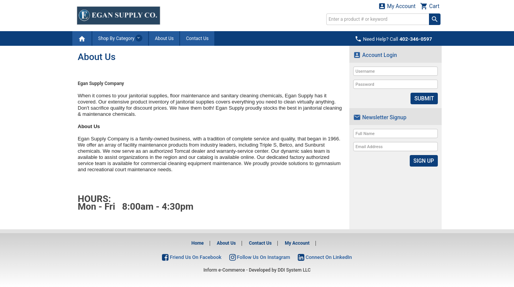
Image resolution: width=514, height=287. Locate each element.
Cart (429, 6)
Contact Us (197, 38)
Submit (424, 98)
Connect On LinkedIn (325, 257)
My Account (397, 6)
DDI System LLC (294, 270)
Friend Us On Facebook (191, 257)
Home (197, 243)
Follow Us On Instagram (259, 257)
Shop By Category (120, 38)
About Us (164, 38)
